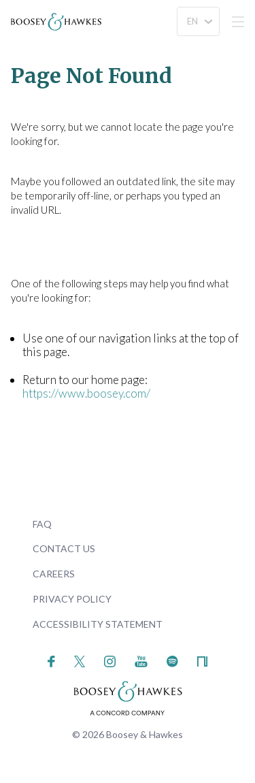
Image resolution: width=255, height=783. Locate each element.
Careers (54, 573)
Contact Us (64, 548)
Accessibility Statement (98, 624)
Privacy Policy (72, 599)
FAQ (42, 524)
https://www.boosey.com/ (86, 393)
